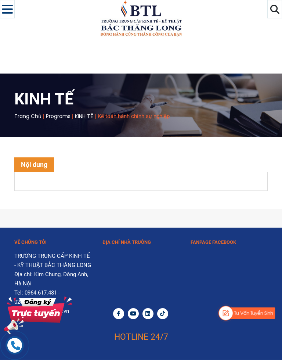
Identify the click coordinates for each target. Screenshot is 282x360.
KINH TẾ (84, 116)
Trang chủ (27, 116)
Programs (58, 116)
